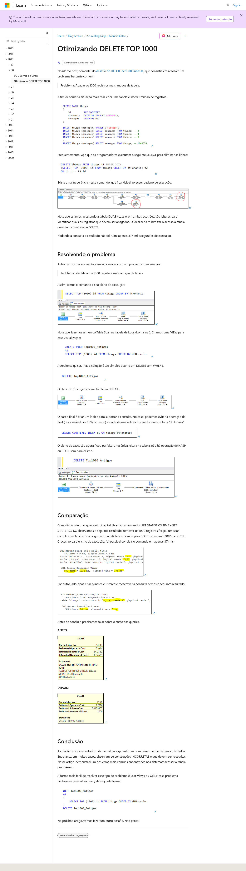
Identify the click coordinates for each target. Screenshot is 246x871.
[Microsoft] (7, 5)
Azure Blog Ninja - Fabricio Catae (106, 36)
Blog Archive (75, 36)
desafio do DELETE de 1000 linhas (118, 71)
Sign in (237, 5)
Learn (60, 36)
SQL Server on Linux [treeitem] (26, 75)
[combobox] (26, 41)
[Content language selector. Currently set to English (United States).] (22, 865)
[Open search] (228, 5)
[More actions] (185, 36)
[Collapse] (47, 33)
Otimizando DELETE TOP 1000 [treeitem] (32, 81)
